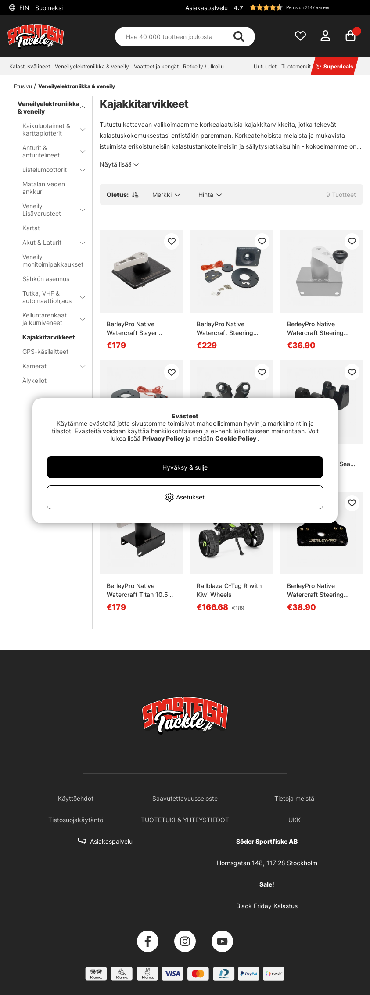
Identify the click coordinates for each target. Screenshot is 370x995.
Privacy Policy (163, 438)
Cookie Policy (235, 438)
